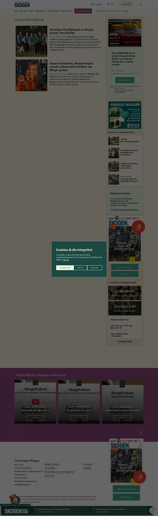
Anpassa (62, 267)
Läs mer (66, 260)
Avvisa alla (77, 267)
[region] (79, 258)
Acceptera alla (93, 267)
